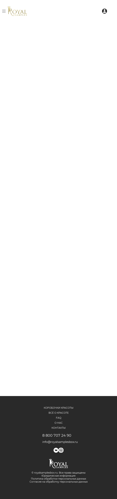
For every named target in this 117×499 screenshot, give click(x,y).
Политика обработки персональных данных (58, 478)
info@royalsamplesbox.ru (58, 442)
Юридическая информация (58, 475)
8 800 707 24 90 (56, 435)
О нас (59, 422)
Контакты (59, 427)
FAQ (58, 417)
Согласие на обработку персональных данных (59, 481)
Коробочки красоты (58, 407)
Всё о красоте (59, 412)
